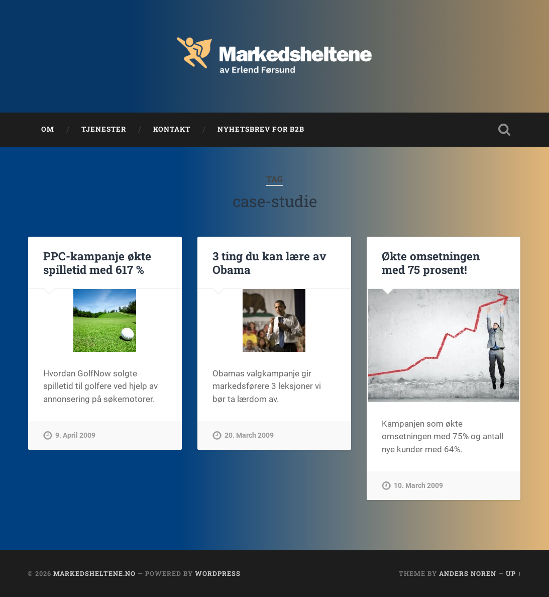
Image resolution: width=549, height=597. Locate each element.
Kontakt (171, 129)
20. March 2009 (249, 435)
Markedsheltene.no (94, 573)
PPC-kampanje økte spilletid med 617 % (97, 262)
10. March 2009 (418, 485)
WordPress (218, 573)
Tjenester (103, 129)
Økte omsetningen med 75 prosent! (431, 262)
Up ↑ (513, 573)
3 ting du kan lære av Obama (269, 262)
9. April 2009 (75, 435)
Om (47, 129)
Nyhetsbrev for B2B (260, 129)
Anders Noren (467, 573)
